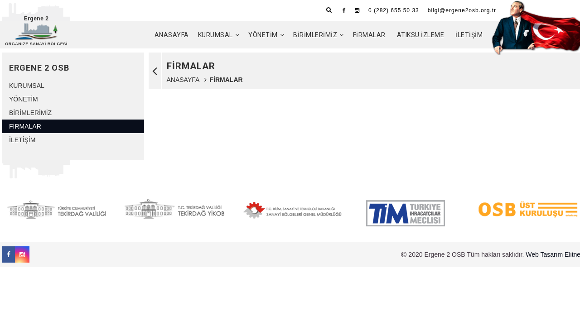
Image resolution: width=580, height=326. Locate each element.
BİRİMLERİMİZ (315, 34)
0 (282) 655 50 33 (393, 10)
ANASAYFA (172, 34)
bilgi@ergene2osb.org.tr (462, 10)
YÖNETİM (263, 34)
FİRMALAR (369, 34)
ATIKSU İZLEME (421, 34)
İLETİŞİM (469, 34)
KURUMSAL (215, 34)
